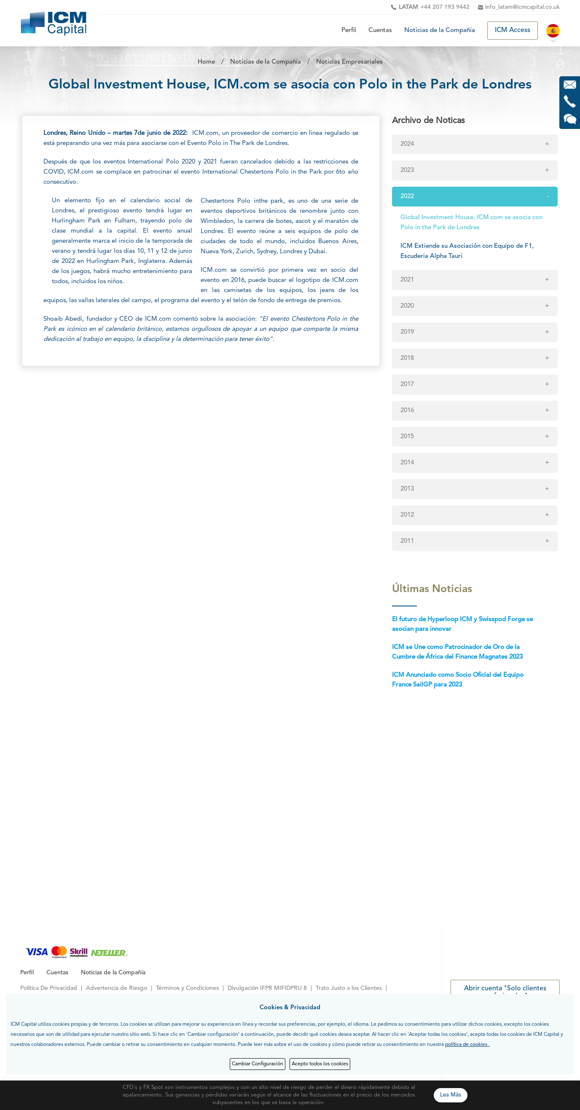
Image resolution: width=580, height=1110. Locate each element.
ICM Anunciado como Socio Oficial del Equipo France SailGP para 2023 (458, 680)
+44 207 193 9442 (434, 7)
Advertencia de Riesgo (116, 988)
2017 (407, 384)
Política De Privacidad (48, 988)
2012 (407, 515)
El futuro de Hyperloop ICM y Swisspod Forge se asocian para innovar (462, 625)
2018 (407, 358)
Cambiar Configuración (257, 1064)
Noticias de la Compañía (439, 30)
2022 (407, 196)
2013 (407, 489)
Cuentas (380, 30)
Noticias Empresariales (349, 62)
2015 (407, 437)
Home (206, 62)
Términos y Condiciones (187, 988)
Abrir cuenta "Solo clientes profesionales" (505, 992)
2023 (407, 170)
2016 (407, 411)
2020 (407, 306)
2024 (407, 144)
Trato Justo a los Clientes (349, 988)
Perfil (348, 30)
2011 (407, 541)
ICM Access (512, 30)
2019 (407, 332)
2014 (407, 463)
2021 (407, 280)
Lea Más (450, 1095)
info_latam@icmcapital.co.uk (522, 7)
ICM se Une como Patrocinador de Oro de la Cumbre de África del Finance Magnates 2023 (457, 652)
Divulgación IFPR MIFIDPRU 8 (267, 988)
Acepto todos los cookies (320, 1064)
